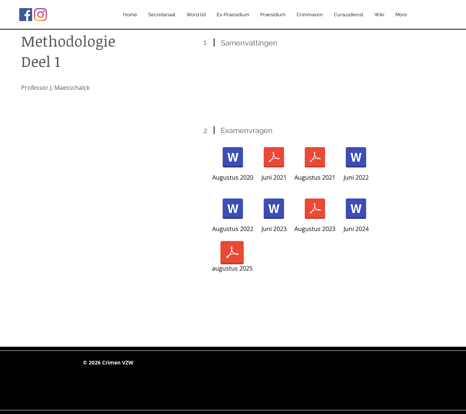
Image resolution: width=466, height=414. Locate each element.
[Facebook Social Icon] (25, 14)
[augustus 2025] (232, 257)
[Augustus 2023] (315, 214)
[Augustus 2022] (233, 214)
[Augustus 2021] (315, 162)
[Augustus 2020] (233, 162)
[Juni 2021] (274, 162)
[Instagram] (40, 14)
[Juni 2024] (356, 214)
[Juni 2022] (356, 162)
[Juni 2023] (274, 214)
